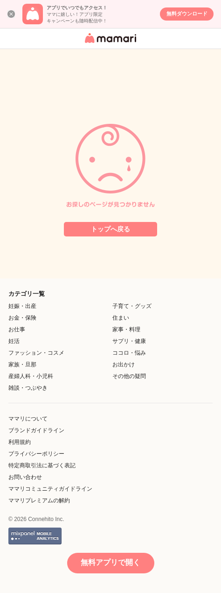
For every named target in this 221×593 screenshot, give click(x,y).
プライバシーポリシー (36, 453)
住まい (120, 317)
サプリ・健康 (129, 341)
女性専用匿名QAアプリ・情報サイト (109, 43)
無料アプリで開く (110, 562)
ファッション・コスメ (36, 353)
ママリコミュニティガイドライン (50, 489)
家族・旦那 (22, 364)
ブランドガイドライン (36, 430)
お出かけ (123, 364)
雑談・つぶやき (28, 388)
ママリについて (28, 418)
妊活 (14, 341)
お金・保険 (22, 317)
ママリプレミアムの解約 (39, 500)
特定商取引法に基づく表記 (42, 465)
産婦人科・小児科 (30, 376)
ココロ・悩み (129, 353)
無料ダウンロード (186, 13)
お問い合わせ (25, 477)
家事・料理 (126, 329)
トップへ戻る (110, 229)
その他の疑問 (129, 376)
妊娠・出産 (22, 306)
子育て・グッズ (132, 306)
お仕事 (16, 329)
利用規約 (19, 442)
